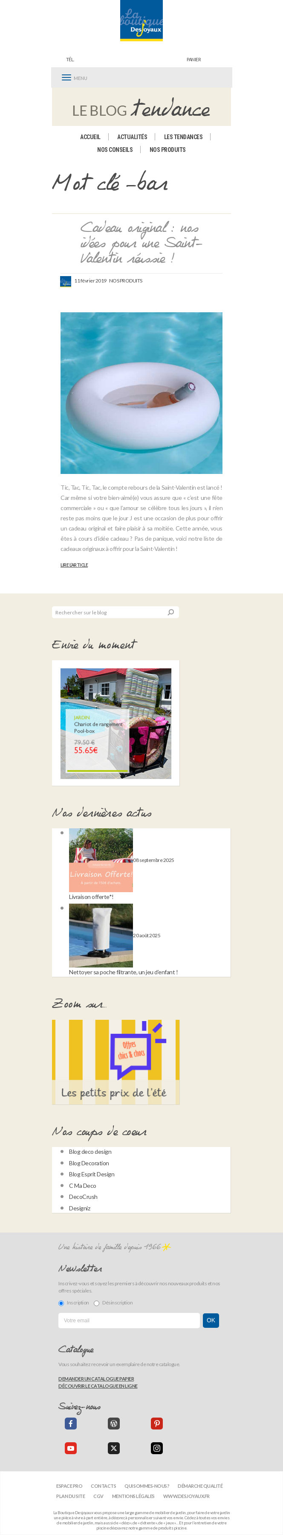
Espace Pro (69, 1486)
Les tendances (183, 137)
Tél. (70, 59)
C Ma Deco (82, 1185)
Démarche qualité (200, 1486)
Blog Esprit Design (91, 1174)
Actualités (132, 137)
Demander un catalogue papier (96, 1378)
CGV (98, 1496)
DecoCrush (83, 1196)
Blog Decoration (89, 1163)
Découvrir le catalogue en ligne (98, 1386)
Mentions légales (133, 1496)
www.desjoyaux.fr (186, 1496)
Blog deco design (90, 1151)
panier (194, 59)
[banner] (141, 20)
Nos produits (168, 149)
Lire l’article (74, 565)
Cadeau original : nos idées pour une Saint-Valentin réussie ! (141, 244)
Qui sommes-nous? (146, 1486)
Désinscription (113, 1302)
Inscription (73, 1302)
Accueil (90, 137)
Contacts (103, 1486)
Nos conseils (115, 149)
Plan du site (70, 1496)
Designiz (79, 1208)
